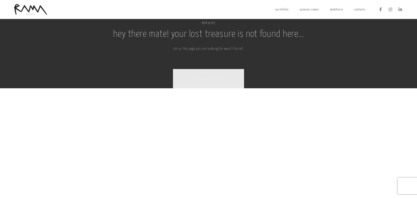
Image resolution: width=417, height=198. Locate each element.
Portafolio (282, 9)
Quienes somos (309, 9)
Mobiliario (336, 9)
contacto (359, 9)
